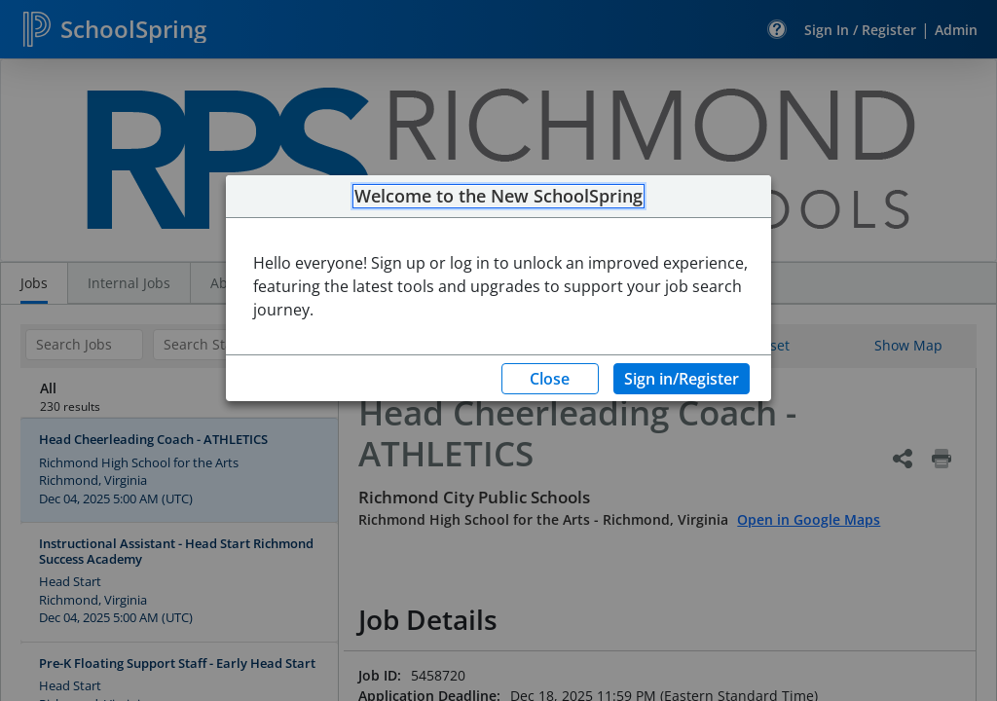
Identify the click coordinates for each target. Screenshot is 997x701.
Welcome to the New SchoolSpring (498, 196)
